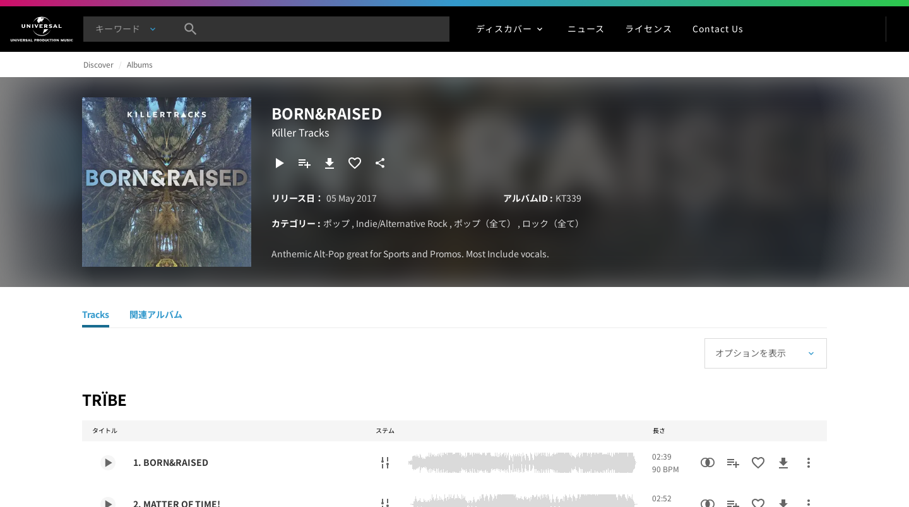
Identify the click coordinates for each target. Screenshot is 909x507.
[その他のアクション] (808, 462)
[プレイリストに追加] (304, 163)
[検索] (190, 29)
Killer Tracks (300, 132)
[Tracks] (95, 316)
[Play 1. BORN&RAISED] (108, 463)
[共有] (380, 163)
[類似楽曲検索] (707, 462)
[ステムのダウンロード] (385, 462)
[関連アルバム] (155, 316)
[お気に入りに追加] (354, 163)
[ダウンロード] (329, 163)
